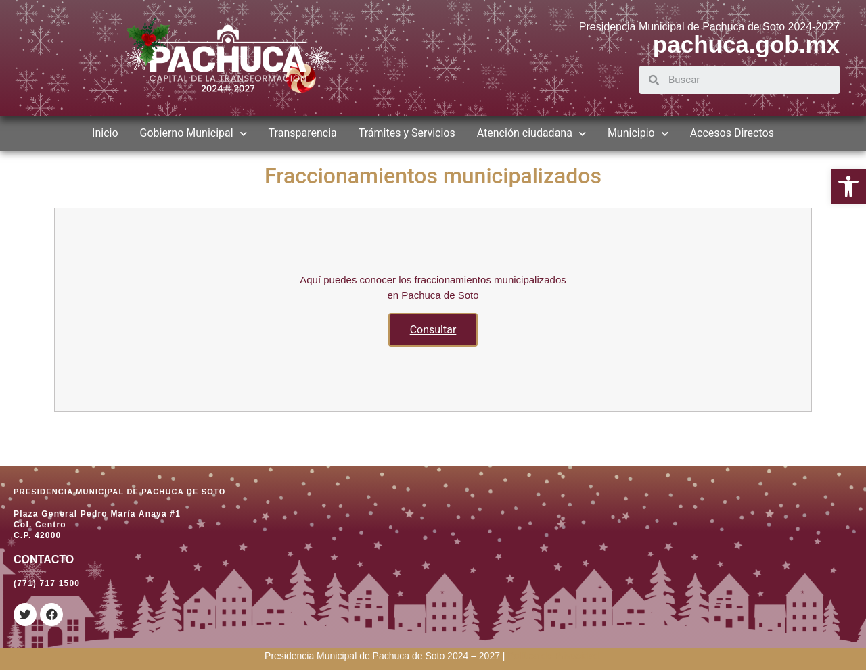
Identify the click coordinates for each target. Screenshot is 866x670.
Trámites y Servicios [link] (407, 132)
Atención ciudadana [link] (531, 133)
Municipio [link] (638, 133)
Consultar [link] (433, 329)
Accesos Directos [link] (732, 132)
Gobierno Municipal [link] (193, 133)
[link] (848, 186)
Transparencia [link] (303, 132)
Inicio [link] (105, 132)
